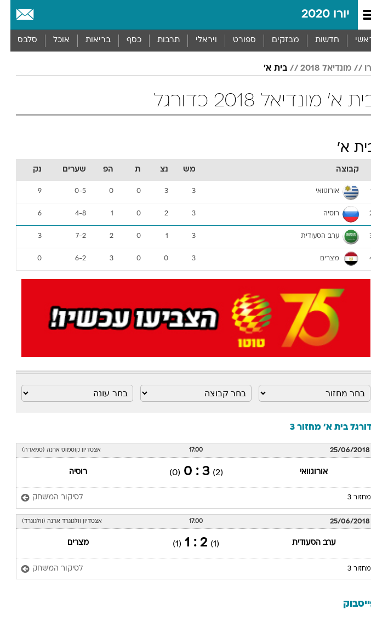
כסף (123, 40)
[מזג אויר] (45, 15)
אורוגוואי (303, 472)
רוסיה (68, 472)
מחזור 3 (349, 497)
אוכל (51, 40)
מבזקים (275, 40)
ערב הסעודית (304, 542)
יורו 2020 (315, 14)
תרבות (158, 40)
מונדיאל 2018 (315, 68)
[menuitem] (316, 41)
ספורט (234, 40)
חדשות (317, 40)
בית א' (265, 68)
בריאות (87, 40)
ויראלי (196, 40)
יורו (360, 68)
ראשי (354, 40)
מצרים (67, 542)
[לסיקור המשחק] (44, 498)
